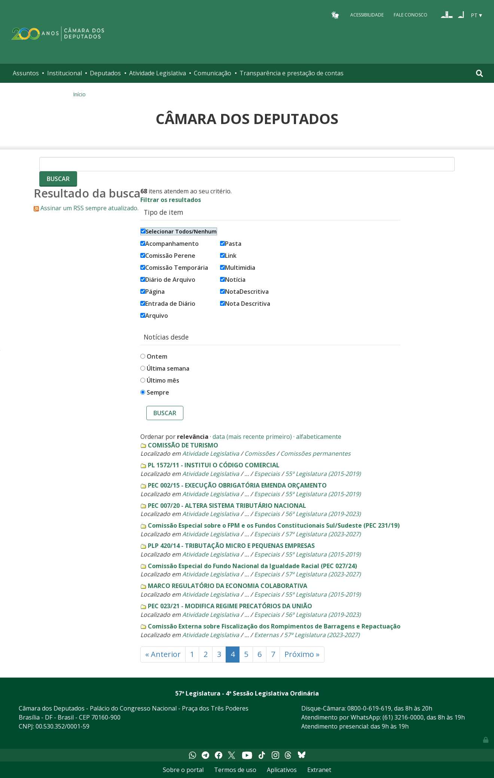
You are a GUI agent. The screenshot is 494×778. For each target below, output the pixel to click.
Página (152, 291)
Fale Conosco (410, 15)
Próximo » (302, 654)
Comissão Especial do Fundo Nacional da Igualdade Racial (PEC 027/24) (252, 566)
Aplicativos (282, 770)
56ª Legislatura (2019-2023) (323, 514)
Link (228, 255)
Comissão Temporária (174, 267)
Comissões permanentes (315, 453)
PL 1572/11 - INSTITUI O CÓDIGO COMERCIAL (214, 465)
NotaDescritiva (244, 291)
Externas (266, 635)
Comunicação (212, 73)
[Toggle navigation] (479, 73)
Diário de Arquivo (167, 279)
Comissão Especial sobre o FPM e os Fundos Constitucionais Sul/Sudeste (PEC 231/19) (274, 525)
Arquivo (154, 315)
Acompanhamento (169, 243)
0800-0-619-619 (369, 708)
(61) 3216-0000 (403, 717)
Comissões (259, 453)
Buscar (164, 413)
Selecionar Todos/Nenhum (179, 231)
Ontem (157, 356)
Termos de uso (235, 770)
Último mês (163, 380)
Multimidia (237, 267)
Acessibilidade (367, 15)
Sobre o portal (183, 770)
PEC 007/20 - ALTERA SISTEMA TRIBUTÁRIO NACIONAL (227, 505)
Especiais (267, 474)
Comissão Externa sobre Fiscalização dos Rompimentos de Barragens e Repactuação (274, 626)
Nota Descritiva (245, 303)
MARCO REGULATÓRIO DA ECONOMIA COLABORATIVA (227, 586)
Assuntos (26, 73)
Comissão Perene (167, 255)
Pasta (230, 243)
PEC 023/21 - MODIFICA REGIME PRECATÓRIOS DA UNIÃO (230, 606)
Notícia (233, 279)
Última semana (168, 368)
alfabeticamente (318, 436)
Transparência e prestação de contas (292, 73)
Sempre (158, 392)
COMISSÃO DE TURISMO (183, 445)
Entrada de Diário (167, 303)
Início (79, 94)
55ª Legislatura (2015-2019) (323, 474)
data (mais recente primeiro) (252, 436)
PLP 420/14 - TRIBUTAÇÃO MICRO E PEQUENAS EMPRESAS (231, 546)
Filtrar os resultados (170, 200)
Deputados (105, 73)
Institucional (64, 73)
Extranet (319, 770)
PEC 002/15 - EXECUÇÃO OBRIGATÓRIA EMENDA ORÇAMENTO (237, 485)
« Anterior (163, 654)
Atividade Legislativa (157, 73)
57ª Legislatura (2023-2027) (323, 534)
